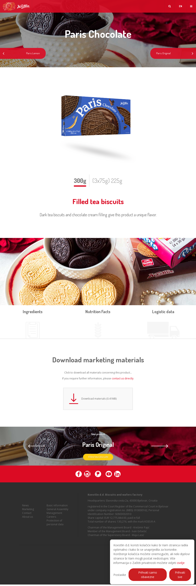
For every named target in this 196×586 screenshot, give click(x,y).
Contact (26, 517)
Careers (51, 521)
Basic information (57, 509)
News (25, 509)
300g (80, 180)
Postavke (119, 575)
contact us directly (122, 378)
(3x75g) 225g (107, 180)
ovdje (181, 563)
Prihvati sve (180, 574)
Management (54, 517)
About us (27, 521)
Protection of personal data (55, 526)
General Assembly (57, 513)
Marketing (28, 513)
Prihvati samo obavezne (147, 574)
